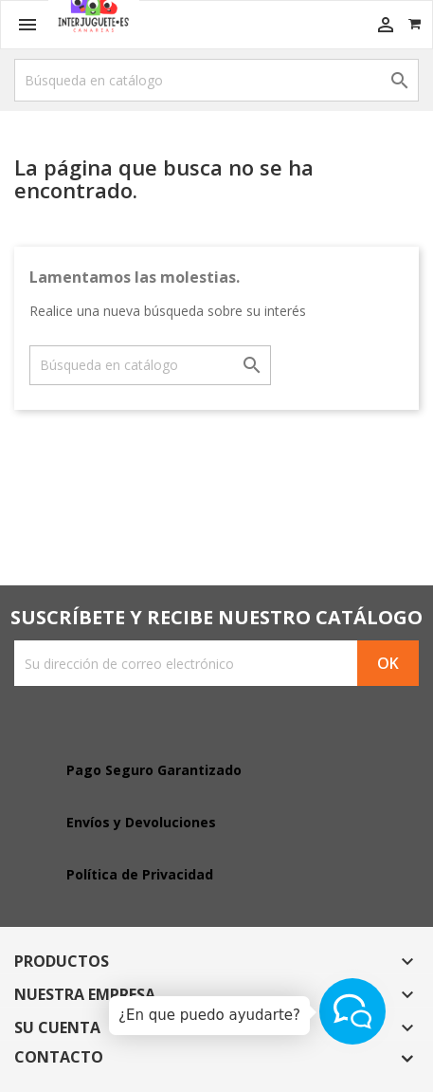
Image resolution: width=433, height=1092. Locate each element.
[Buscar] (216, 80)
